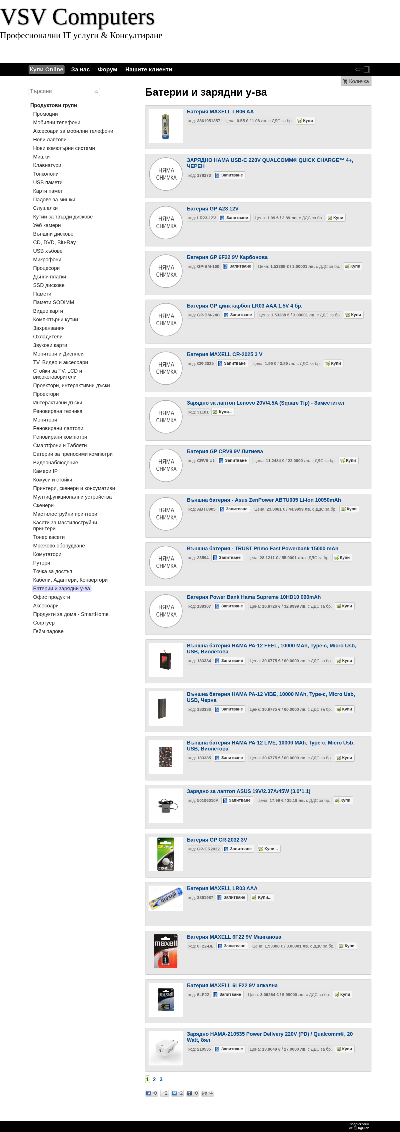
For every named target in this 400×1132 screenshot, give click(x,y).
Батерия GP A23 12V (213, 209)
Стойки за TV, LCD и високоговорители (57, 374)
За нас (80, 69)
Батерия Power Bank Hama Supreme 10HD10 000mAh (254, 597)
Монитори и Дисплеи (58, 354)
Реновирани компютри (60, 437)
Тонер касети (49, 537)
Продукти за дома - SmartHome (71, 614)
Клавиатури (47, 165)
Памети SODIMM (53, 302)
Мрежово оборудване (59, 546)
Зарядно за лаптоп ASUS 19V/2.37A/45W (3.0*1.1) (249, 791)
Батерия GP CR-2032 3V (217, 840)
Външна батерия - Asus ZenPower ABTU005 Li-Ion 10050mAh (264, 500)
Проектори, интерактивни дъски (71, 385)
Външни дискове (53, 234)
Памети (42, 294)
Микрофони (47, 259)
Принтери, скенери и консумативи (74, 488)
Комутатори (47, 554)
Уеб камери (47, 225)
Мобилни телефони (56, 122)
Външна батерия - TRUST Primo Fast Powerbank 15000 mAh (263, 548)
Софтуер (44, 623)
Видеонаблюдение (55, 462)
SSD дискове (49, 285)
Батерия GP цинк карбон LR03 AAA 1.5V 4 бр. (245, 306)
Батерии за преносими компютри (73, 454)
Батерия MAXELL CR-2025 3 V (225, 354)
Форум (107, 69)
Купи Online (46, 69)
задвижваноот (359, 1126)
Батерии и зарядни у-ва (61, 588)
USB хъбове (48, 251)
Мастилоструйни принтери (65, 514)
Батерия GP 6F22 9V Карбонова (227, 257)
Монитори (45, 420)
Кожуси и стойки (52, 480)
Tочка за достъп (52, 571)
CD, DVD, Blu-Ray (54, 242)
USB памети (48, 182)
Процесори (46, 268)
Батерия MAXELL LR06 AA (220, 112)
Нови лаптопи (50, 139)
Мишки (41, 157)
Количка (359, 81)
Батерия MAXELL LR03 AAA (222, 888)
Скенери (43, 505)
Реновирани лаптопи (58, 428)
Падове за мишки (54, 199)
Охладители (48, 337)
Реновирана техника (57, 411)
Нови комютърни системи (64, 148)
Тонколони (46, 174)
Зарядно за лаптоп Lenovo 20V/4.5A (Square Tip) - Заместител (265, 403)
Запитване (232, 175)
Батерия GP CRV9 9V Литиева (225, 451)
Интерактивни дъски (57, 403)
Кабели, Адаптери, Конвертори (70, 580)
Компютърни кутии (55, 319)
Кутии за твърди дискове (63, 217)
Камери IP (45, 471)
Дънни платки (49, 277)
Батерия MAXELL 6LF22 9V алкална (232, 985)
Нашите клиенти (148, 69)
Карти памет (48, 191)
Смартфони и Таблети (60, 445)
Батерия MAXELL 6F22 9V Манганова (234, 937)
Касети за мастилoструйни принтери (65, 525)
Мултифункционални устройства (72, 497)
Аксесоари (46, 606)
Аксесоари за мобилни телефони (73, 131)
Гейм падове (48, 631)
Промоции (45, 114)
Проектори (46, 394)
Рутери (41, 563)
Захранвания (49, 328)
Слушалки (45, 208)
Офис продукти (51, 597)
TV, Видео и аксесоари (60, 362)
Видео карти (48, 311)
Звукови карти (50, 345)
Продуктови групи (53, 105)
